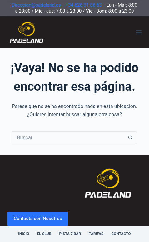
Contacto (121, 234)
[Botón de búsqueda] (130, 137)
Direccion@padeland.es (36, 5)
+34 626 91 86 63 (84, 5)
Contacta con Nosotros (38, 218)
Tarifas (96, 234)
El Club (44, 234)
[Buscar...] (68, 137)
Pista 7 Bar (70, 234)
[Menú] (139, 32)
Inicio (23, 234)
